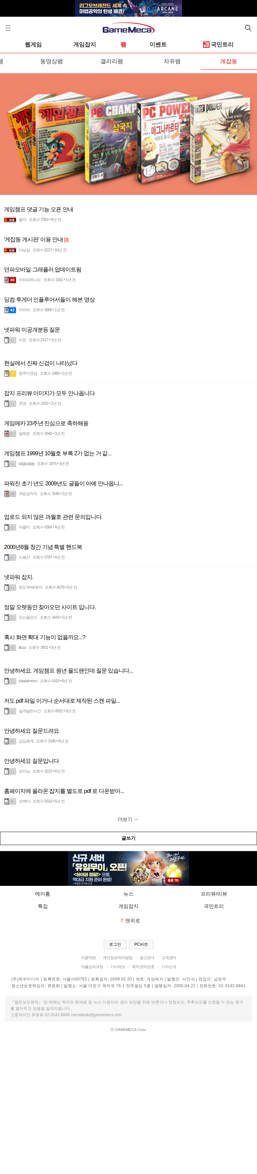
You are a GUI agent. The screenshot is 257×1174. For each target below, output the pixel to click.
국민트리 (218, 44)
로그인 (115, 944)
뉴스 (128, 894)
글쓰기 (128, 838)
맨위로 (130, 920)
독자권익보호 (143, 966)
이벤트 (158, 44)
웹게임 (33, 44)
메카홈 (42, 894)
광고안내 (147, 957)
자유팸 (172, 61)
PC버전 (141, 944)
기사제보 (117, 966)
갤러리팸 (111, 61)
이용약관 (88, 957)
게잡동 (228, 61)
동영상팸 (51, 61)
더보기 (129, 819)
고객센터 (168, 957)
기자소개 (168, 966)
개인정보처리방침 (118, 957)
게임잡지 (84, 44)
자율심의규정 (92, 966)
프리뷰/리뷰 (214, 894)
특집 (43, 906)
